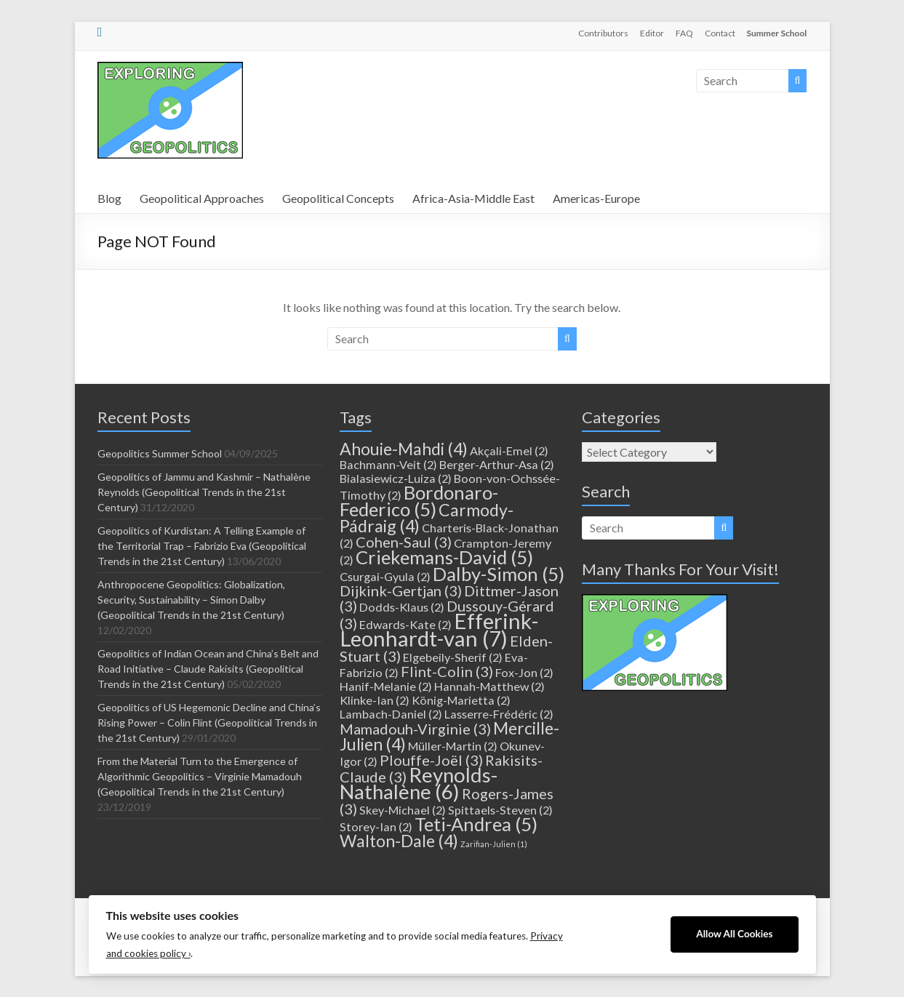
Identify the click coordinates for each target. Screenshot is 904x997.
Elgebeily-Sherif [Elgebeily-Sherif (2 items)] (453, 657)
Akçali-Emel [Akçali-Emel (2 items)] (509, 450)
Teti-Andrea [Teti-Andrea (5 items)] (476, 824)
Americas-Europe (596, 198)
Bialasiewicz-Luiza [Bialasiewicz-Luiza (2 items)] (396, 478)
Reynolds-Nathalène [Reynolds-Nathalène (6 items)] (418, 783)
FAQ (684, 33)
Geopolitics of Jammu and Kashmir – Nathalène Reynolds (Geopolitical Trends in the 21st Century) (204, 492)
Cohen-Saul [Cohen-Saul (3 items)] (404, 541)
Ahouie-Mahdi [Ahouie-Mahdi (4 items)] (404, 449)
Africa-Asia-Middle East (473, 198)
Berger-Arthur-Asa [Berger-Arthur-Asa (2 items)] (496, 464)
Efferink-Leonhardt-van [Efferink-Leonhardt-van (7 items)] (439, 629)
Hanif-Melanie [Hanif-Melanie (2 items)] (386, 686)
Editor (652, 33)
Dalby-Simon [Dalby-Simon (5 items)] (498, 574)
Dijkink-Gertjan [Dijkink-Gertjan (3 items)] (401, 590)
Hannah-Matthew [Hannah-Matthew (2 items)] (489, 686)
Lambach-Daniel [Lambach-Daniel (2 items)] (391, 714)
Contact (720, 33)
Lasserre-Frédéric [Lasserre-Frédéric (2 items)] (498, 714)
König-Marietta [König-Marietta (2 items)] (461, 700)
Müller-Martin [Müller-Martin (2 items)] (452, 746)
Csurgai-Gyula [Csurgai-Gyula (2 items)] (385, 576)
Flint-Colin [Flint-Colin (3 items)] (447, 671)
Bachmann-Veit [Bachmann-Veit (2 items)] (388, 464)
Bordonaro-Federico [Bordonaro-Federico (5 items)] (419, 500)
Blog (109, 198)
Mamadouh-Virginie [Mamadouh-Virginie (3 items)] (415, 728)
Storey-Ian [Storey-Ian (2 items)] (376, 826)
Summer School (777, 33)
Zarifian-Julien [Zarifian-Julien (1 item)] (493, 844)
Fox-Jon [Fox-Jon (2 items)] (524, 672)
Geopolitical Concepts (338, 198)
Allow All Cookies (734, 934)
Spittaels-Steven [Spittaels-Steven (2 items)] (500, 810)
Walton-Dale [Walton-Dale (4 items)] (399, 840)
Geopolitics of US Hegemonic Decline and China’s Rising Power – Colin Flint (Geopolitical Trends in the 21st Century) (209, 722)
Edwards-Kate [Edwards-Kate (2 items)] (405, 624)
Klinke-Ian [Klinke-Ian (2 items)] (374, 700)
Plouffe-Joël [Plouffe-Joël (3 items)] (431, 760)
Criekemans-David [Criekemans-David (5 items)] (444, 557)
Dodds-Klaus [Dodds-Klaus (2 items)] (401, 607)
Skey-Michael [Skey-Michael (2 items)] (402, 810)
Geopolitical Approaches (202, 198)
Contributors (603, 33)
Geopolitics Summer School (159, 453)
